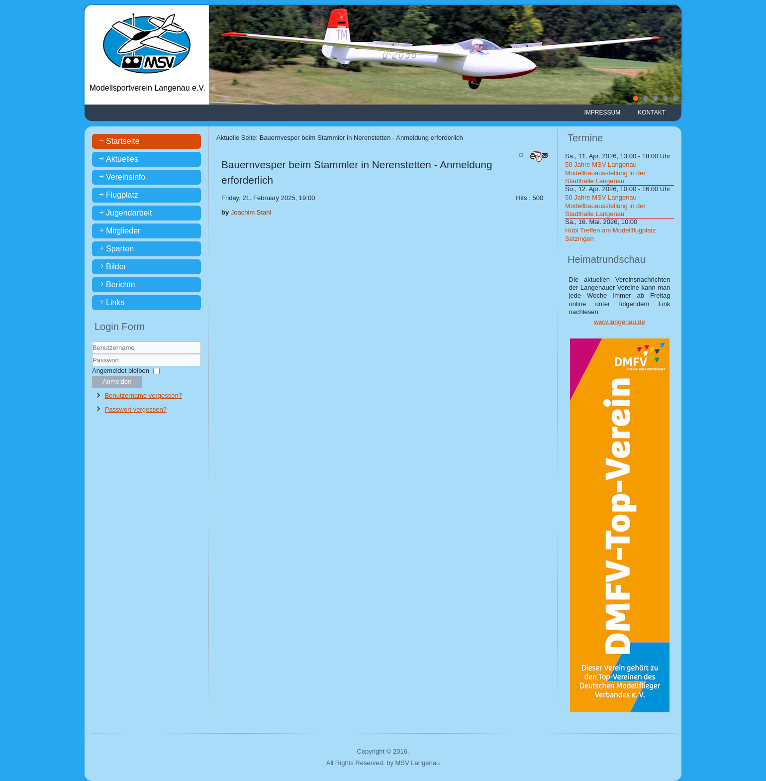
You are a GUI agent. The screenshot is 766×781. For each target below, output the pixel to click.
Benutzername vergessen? (143, 395)
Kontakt (652, 112)
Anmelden (117, 381)
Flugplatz (122, 195)
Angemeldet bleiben (120, 370)
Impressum (602, 112)
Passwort (92, 366)
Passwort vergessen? (136, 409)
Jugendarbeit (129, 213)
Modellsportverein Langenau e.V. (147, 88)
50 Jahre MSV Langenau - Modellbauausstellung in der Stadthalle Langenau (605, 173)
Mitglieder (123, 230)
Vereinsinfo (125, 177)
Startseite (123, 141)
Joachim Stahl (251, 212)
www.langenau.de (619, 322)
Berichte (120, 284)
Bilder (116, 266)
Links (115, 302)
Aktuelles (122, 159)
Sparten (120, 248)
